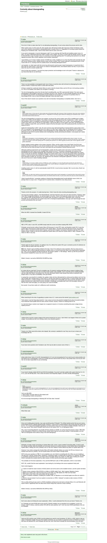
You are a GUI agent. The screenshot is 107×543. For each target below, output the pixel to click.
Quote (83, 73)
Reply (78, 73)
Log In (73, 1)
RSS (57, 529)
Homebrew (26, 6)
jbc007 (24, 105)
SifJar (24, 78)
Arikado (24, 405)
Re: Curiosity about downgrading (28, 80)
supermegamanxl (28, 351)
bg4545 (24, 206)
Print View (51, 529)
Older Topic (32, 526)
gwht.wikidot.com (73, 297)
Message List (32, 36)
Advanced (83, 9)
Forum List (24, 36)
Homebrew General (34, 6)
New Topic (40, 36)
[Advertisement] (52, 23)
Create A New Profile (82, 1)
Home (21, 6)
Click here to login (25, 537)
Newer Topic (24, 526)
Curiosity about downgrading (28, 41)
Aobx (26, 11)
